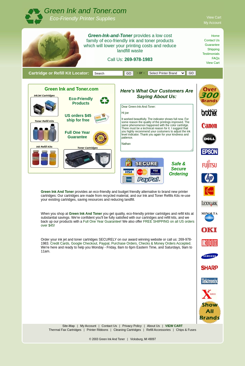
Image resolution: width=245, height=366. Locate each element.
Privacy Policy (132, 325)
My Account (212, 23)
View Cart (214, 17)
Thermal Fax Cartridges (65, 329)
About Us (153, 325)
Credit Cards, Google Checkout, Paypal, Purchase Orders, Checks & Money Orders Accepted (120, 243)
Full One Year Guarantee (102, 221)
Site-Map (68, 325)
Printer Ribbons (97, 329)
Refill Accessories (158, 329)
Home (215, 35)
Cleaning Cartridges (127, 329)
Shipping (214, 49)
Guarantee (212, 44)
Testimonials (211, 53)
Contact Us (211, 40)
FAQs (216, 58)
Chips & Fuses (186, 329)
